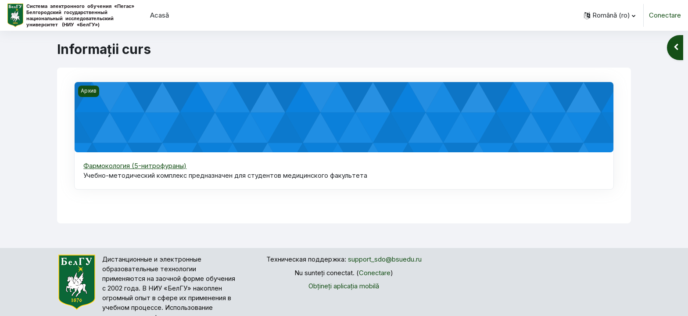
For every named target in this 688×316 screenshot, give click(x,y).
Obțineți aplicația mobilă (344, 287)
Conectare (665, 15)
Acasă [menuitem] (159, 15)
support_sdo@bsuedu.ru (385, 260)
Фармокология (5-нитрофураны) (134, 166)
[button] (609, 15)
